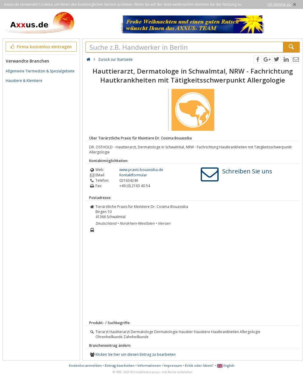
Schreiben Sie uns (247, 171)
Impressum (173, 365)
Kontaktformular (133, 175)
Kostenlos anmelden (85, 365)
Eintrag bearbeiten (120, 365)
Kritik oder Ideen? (199, 365)
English (225, 365)
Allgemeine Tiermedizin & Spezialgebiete (40, 71)
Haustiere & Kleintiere (24, 80)
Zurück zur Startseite (115, 59)
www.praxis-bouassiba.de (141, 169)
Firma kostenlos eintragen (41, 46)
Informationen (149, 365)
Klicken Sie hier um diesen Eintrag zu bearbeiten (135, 354)
